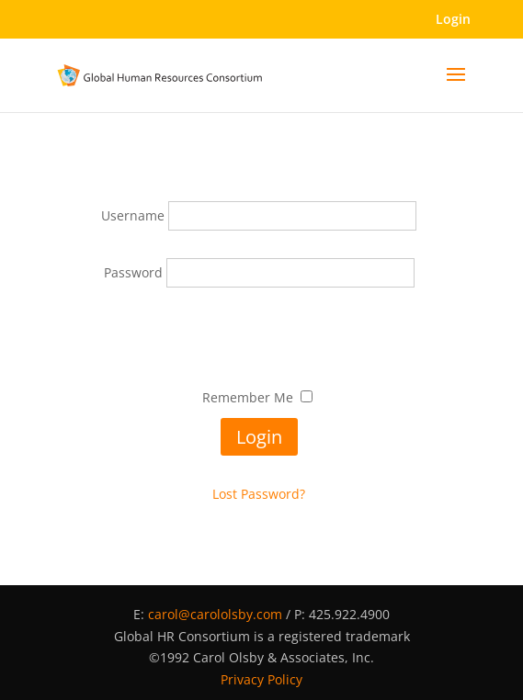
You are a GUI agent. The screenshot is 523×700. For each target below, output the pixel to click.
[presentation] (259, 342)
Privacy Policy (261, 679)
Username (134, 215)
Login (453, 19)
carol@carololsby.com (215, 614)
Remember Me (247, 397)
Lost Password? (258, 493)
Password (135, 272)
